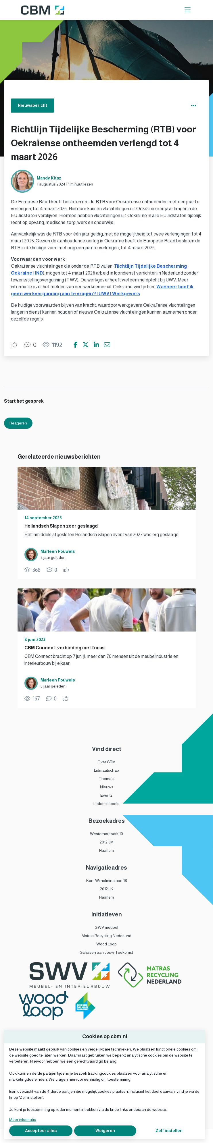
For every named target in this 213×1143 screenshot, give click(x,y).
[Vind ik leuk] (14, 345)
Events (106, 795)
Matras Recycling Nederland (106, 935)
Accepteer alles (41, 1130)
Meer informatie (22, 1119)
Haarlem (106, 850)
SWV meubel (106, 927)
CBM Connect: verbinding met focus (64, 647)
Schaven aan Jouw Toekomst (106, 952)
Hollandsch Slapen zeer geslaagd (61, 526)
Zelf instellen (169, 1130)
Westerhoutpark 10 (106, 833)
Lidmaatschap (106, 770)
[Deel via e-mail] (107, 345)
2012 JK (106, 889)
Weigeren (105, 1130)
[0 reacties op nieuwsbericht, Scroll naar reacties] (30, 344)
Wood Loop (106, 944)
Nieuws (106, 787)
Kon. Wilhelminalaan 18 (106, 880)
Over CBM (106, 762)
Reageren (18, 423)
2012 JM (107, 842)
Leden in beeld (106, 803)
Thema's (106, 778)
